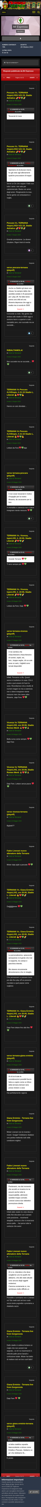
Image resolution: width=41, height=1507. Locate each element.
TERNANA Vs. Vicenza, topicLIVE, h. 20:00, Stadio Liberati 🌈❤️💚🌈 (19, 538)
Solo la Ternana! (15, 101)
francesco (11, 112)
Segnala (31, 88)
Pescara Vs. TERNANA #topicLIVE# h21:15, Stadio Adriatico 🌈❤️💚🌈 (19, 95)
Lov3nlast (28, 552)
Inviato (14, 104)
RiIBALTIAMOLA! (15, 350)
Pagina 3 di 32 (19, 77)
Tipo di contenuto (11, 62)
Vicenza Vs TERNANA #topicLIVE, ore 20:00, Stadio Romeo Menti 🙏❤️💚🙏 (20, 725)
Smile (27, 1437)
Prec (8, 77)
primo (27, 1179)
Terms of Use (9, 1484)
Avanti (32, 77)
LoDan (27, 1265)
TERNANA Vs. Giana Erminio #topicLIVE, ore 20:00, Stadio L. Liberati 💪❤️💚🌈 (20, 892)
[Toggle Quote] (9, 109)
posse (27, 645)
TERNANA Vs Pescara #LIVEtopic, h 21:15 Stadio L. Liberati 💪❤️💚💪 (20, 392)
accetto (34, 1492)
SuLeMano (11, 489)
